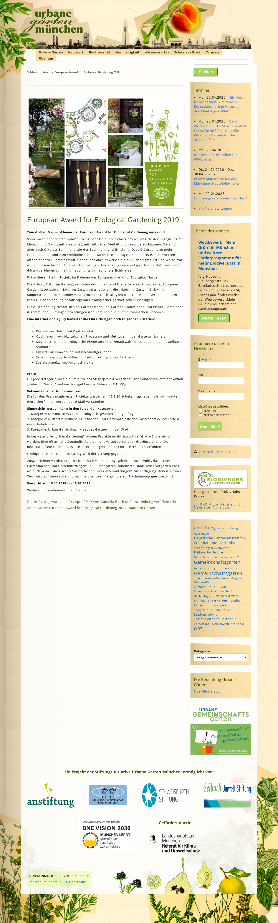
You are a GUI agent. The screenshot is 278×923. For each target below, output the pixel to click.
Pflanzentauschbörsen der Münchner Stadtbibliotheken (217, 181)
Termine (212, 52)
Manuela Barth (112, 501)
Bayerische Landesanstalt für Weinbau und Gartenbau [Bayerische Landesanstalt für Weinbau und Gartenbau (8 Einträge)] (220, 540)
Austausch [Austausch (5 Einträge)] (201, 533)
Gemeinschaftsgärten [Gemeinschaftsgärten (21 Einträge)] (218, 573)
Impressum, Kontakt (45, 882)
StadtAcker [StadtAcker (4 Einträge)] (223, 610)
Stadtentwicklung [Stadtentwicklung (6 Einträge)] (208, 614)
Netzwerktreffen (214, 415)
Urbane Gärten (51, 52)
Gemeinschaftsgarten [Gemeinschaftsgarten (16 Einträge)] (217, 562)
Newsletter (210, 411)
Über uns (46, 58)
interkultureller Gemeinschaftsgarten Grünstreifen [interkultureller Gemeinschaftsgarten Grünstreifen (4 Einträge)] (219, 580)
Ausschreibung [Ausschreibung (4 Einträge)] (228, 528)
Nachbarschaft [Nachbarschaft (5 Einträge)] (221, 591)
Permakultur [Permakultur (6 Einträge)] (232, 600)
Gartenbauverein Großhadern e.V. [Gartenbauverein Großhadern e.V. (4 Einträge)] (217, 557)
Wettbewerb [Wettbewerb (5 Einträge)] (220, 624)
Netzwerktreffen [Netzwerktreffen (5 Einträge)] (227, 596)
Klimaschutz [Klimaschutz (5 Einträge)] (202, 587)
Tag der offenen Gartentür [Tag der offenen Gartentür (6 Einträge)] (215, 619)
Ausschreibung (141, 501)
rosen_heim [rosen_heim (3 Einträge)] (220, 605)
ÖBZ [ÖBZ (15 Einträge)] (198, 629)
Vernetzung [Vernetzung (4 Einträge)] (201, 624)
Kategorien (203, 651)
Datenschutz (76, 882)
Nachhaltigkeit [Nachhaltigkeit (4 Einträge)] (203, 596)
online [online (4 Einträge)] (216, 601)
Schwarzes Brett (187, 52)
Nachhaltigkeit (127, 52)
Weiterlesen (214, 317)
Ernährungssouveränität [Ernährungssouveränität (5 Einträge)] (211, 548)
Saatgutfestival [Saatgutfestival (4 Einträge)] (204, 610)
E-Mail (204, 359)
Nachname (206, 390)
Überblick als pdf (208, 691)
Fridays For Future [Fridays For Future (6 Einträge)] (208, 552)
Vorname (205, 375)
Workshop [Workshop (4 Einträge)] (238, 624)
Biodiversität (99, 52)
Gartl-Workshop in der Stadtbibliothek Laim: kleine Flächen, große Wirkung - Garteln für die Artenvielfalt (220, 130)
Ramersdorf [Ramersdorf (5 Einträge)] (202, 605)
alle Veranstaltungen (215, 208)
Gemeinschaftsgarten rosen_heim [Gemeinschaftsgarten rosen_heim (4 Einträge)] (217, 568)
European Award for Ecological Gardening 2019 (103, 219)
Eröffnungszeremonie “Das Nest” (220, 198)
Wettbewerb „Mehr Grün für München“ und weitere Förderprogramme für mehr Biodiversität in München (219, 255)
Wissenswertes (157, 52)
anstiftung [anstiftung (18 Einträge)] (205, 528)
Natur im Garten (142, 507)
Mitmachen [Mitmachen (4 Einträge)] (201, 591)
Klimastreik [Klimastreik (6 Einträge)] (222, 587)
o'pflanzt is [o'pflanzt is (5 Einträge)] (202, 601)
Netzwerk (76, 52)
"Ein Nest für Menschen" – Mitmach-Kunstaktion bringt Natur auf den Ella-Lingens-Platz (219, 104)
